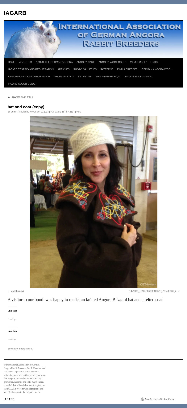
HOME (11, 62)
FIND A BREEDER (127, 69)
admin (14, 111)
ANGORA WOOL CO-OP (112, 62)
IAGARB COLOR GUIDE (21, 83)
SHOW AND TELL (64, 76)
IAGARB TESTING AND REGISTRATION (31, 69)
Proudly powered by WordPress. (159, 399)
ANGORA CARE (86, 62)
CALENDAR (85, 76)
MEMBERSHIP (138, 62)
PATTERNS (107, 69)
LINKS (154, 62)
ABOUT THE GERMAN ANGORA (54, 62)
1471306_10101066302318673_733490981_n (153, 291)
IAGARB (15, 13)
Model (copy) (17, 291)
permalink (27, 348)
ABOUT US (25, 62)
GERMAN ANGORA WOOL (157, 69)
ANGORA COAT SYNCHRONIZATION (29, 76)
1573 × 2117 (68, 111)
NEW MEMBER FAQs (108, 76)
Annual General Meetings (138, 76)
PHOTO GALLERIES (85, 69)
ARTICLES (63, 69)
